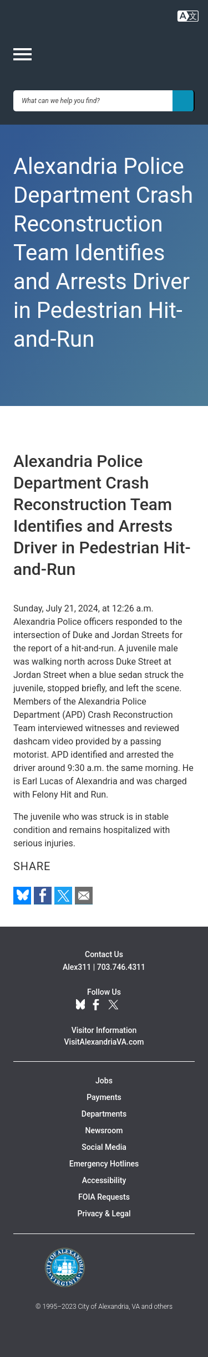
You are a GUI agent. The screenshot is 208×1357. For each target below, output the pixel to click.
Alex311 (77, 967)
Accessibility (104, 1180)
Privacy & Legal (103, 1213)
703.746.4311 (121, 967)
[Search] (184, 100)
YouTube (132, 1005)
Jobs (104, 1080)
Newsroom (104, 1130)
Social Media (104, 1147)
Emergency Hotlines (104, 1163)
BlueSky (80, 1005)
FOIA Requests (104, 1196)
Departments (104, 1113)
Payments (104, 1097)
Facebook (96, 1005)
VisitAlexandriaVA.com (104, 1041)
